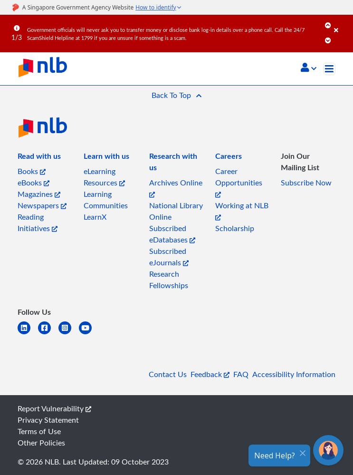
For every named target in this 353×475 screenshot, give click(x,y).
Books (32, 171)
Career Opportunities (238, 182)
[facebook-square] (48, 333)
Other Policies (41, 442)
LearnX (95, 217)
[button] (308, 68)
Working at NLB (241, 210)
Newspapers (42, 205)
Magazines (39, 194)
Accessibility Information (293, 374)
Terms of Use (39, 431)
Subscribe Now (306, 182)
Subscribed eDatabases (172, 234)
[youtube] (89, 333)
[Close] (342, 23)
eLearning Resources (104, 177)
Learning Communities (106, 200)
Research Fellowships (168, 280)
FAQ (240, 374)
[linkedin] (28, 333)
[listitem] (39, 157)
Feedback (210, 374)
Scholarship (234, 228)
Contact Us (168, 374)
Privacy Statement (48, 420)
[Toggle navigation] (329, 69)
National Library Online (176, 211)
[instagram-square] (68, 333)
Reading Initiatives (37, 222)
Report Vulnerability (54, 408)
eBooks (33, 182)
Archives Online (175, 187)
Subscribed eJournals (169, 257)
